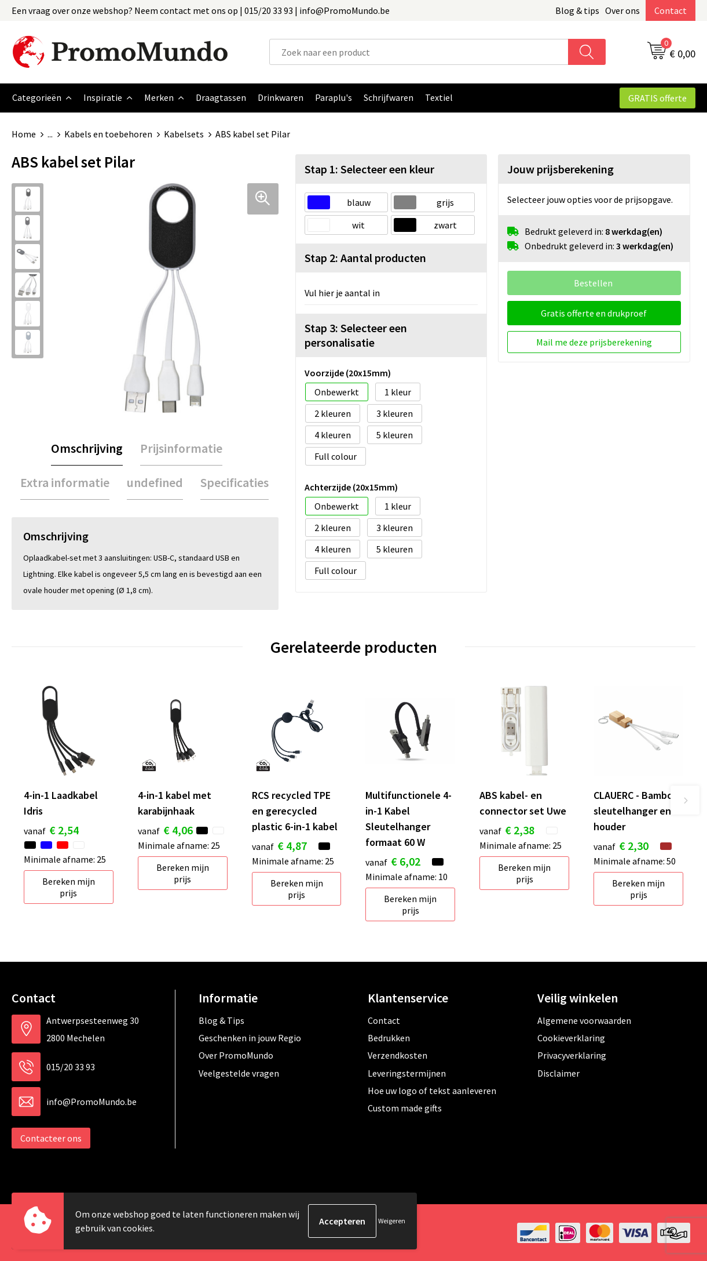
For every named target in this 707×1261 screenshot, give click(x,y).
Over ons (622, 10)
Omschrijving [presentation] (87, 447)
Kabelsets (184, 134)
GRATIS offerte (657, 98)
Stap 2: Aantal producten (365, 257)
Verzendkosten (397, 1054)
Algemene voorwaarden (584, 1020)
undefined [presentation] (155, 482)
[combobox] (419, 52)
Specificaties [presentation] (234, 482)
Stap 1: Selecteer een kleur (369, 168)
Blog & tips (577, 10)
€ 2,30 (621, 845)
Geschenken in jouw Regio (250, 1037)
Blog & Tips (221, 1020)
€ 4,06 (165, 829)
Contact (670, 10)
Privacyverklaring (571, 1054)
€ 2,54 (51, 829)
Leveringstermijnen (407, 1072)
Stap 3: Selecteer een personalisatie (356, 334)
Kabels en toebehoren (108, 134)
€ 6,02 (392, 860)
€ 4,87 (279, 845)
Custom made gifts (405, 1107)
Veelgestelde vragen (239, 1072)
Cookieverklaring (571, 1037)
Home (24, 134)
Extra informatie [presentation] (64, 482)
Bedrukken (389, 1037)
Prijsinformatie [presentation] (181, 447)
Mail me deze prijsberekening (594, 341)
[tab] (87, 448)
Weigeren (391, 1220)
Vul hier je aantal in (342, 292)
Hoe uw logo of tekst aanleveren (432, 1090)
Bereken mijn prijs (68, 886)
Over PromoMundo (236, 1054)
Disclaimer (558, 1072)
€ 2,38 (506, 829)
